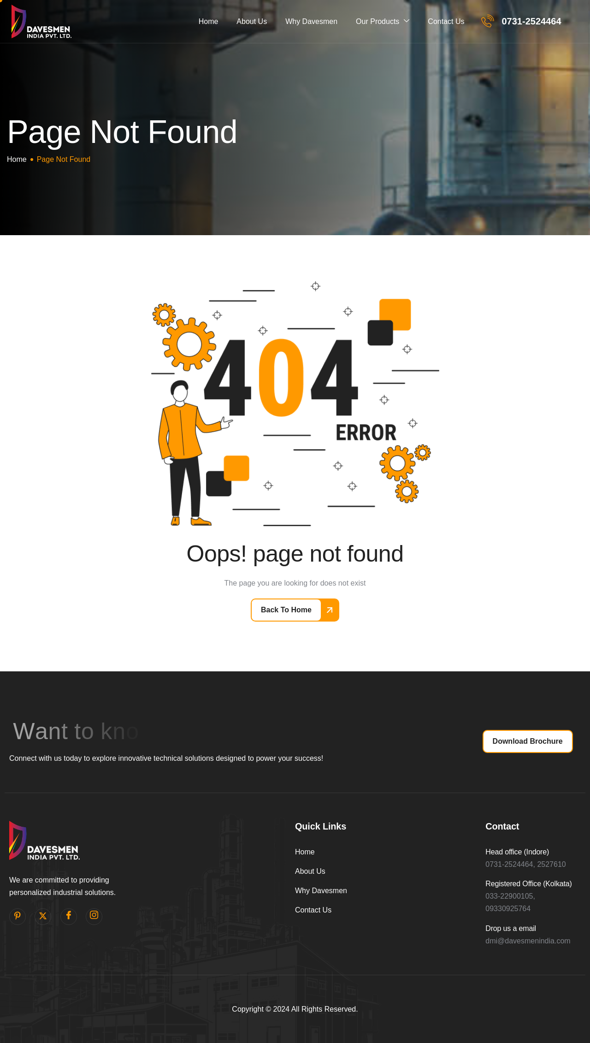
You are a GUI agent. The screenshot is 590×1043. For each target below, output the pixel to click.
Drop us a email (510, 928)
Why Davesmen (311, 21)
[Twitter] (43, 916)
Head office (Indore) (517, 852)
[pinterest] (17, 916)
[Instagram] (94, 916)
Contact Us (446, 21)
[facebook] (68, 916)
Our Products (382, 21)
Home (208, 21)
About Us (251, 21)
